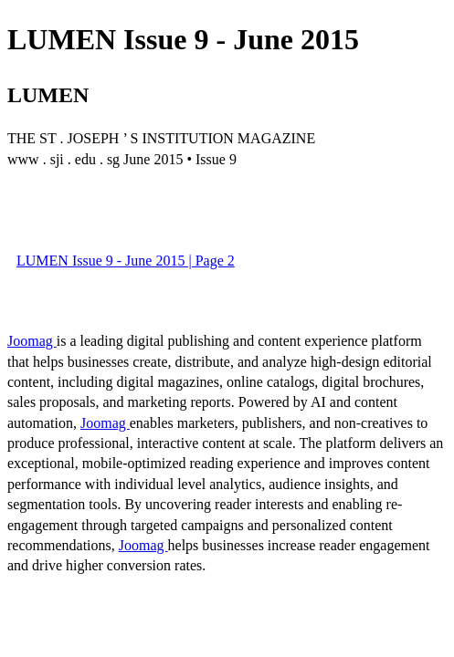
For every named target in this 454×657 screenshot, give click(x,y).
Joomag (32, 341)
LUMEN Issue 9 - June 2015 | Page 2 (125, 260)
